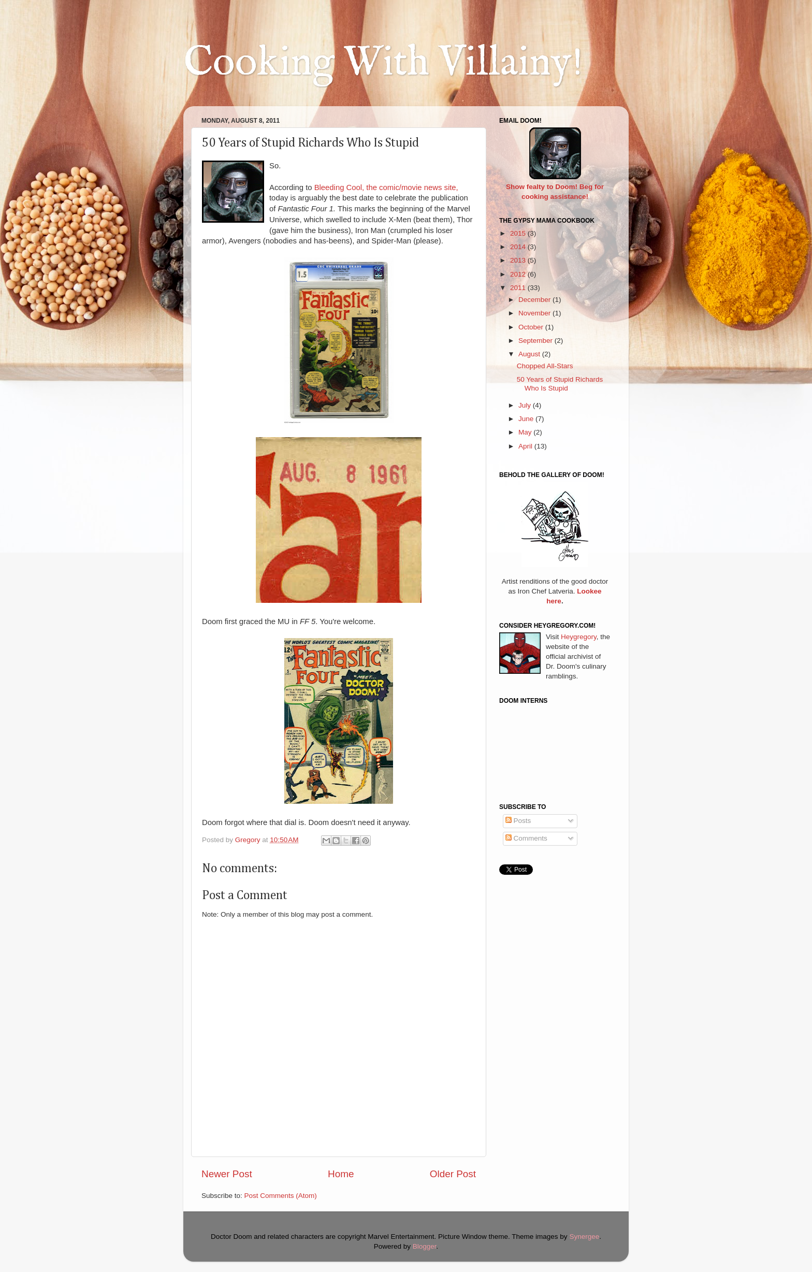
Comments (526, 838)
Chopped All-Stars (545, 366)
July (525, 405)
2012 (519, 274)
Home (341, 1173)
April (526, 446)
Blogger (425, 1246)
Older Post (453, 1173)
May (525, 432)
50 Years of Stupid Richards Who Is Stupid (560, 383)
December (535, 299)
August (530, 354)
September (536, 340)
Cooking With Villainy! (383, 63)
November (535, 313)
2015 (519, 233)
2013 (519, 260)
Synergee (584, 1236)
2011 (519, 288)
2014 (519, 247)
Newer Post (226, 1173)
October (531, 327)
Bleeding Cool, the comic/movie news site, (386, 187)
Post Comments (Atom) (280, 1195)
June (526, 419)
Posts (518, 821)
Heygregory (579, 637)
